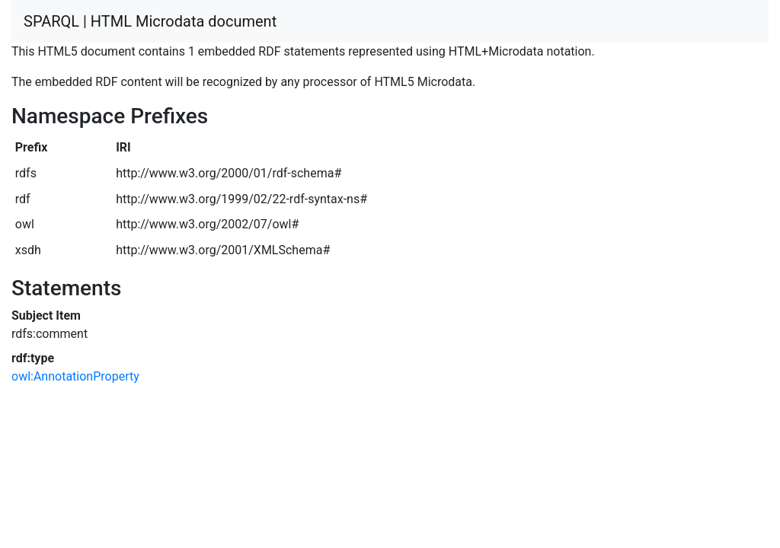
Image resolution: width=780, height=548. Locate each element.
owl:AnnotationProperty (75, 376)
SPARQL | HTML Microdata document (150, 21)
